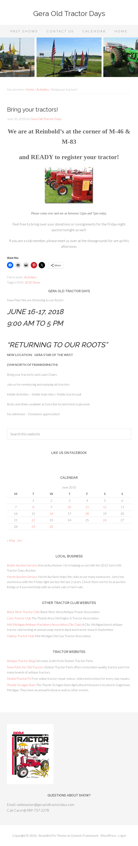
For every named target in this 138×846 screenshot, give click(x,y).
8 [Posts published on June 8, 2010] (33, 507)
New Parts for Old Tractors (25, 667)
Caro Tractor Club (19, 618)
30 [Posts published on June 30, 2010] (51, 526)
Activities (30, 277)
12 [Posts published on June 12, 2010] (104, 507)
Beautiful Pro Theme (52, 835)
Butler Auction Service (22, 565)
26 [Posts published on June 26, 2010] (104, 520)
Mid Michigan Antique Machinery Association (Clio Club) (44, 624)
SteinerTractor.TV (19, 678)
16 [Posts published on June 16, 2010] (51, 513)
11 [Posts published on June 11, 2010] (87, 507)
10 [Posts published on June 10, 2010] (69, 507)
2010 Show (32, 282)
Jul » (20, 540)
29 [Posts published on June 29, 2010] (33, 526)
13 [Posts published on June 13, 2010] (122, 507)
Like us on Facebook (69, 453)
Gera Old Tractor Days (69, 13)
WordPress (108, 835)
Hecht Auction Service (22, 576)
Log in (122, 835)
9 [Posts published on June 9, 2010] (51, 507)
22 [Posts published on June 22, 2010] (33, 520)
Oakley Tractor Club (20, 636)
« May (11, 540)
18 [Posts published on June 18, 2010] (87, 513)
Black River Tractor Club (23, 612)
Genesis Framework (85, 835)
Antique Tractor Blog (21, 661)
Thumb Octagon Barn (21, 685)
